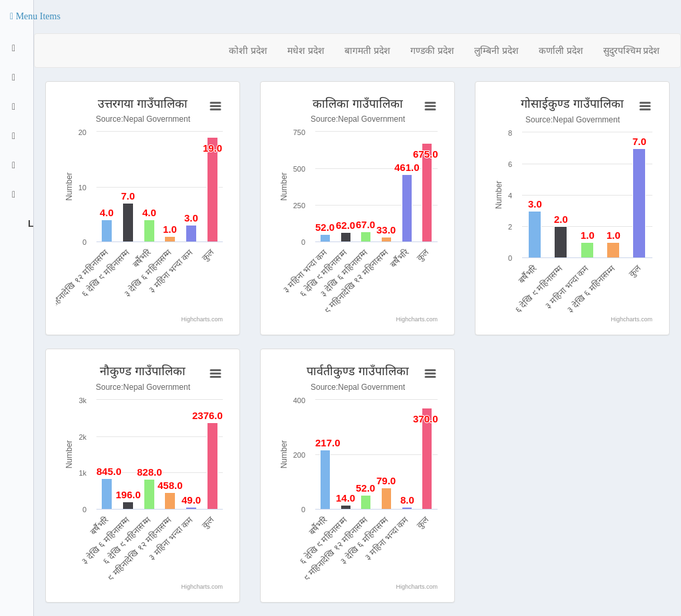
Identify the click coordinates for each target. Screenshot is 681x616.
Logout (29, 223)
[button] (35, 16)
